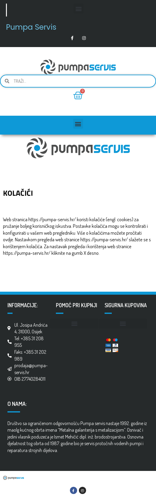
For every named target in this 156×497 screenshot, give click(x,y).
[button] (78, 8)
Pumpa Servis (31, 27)
